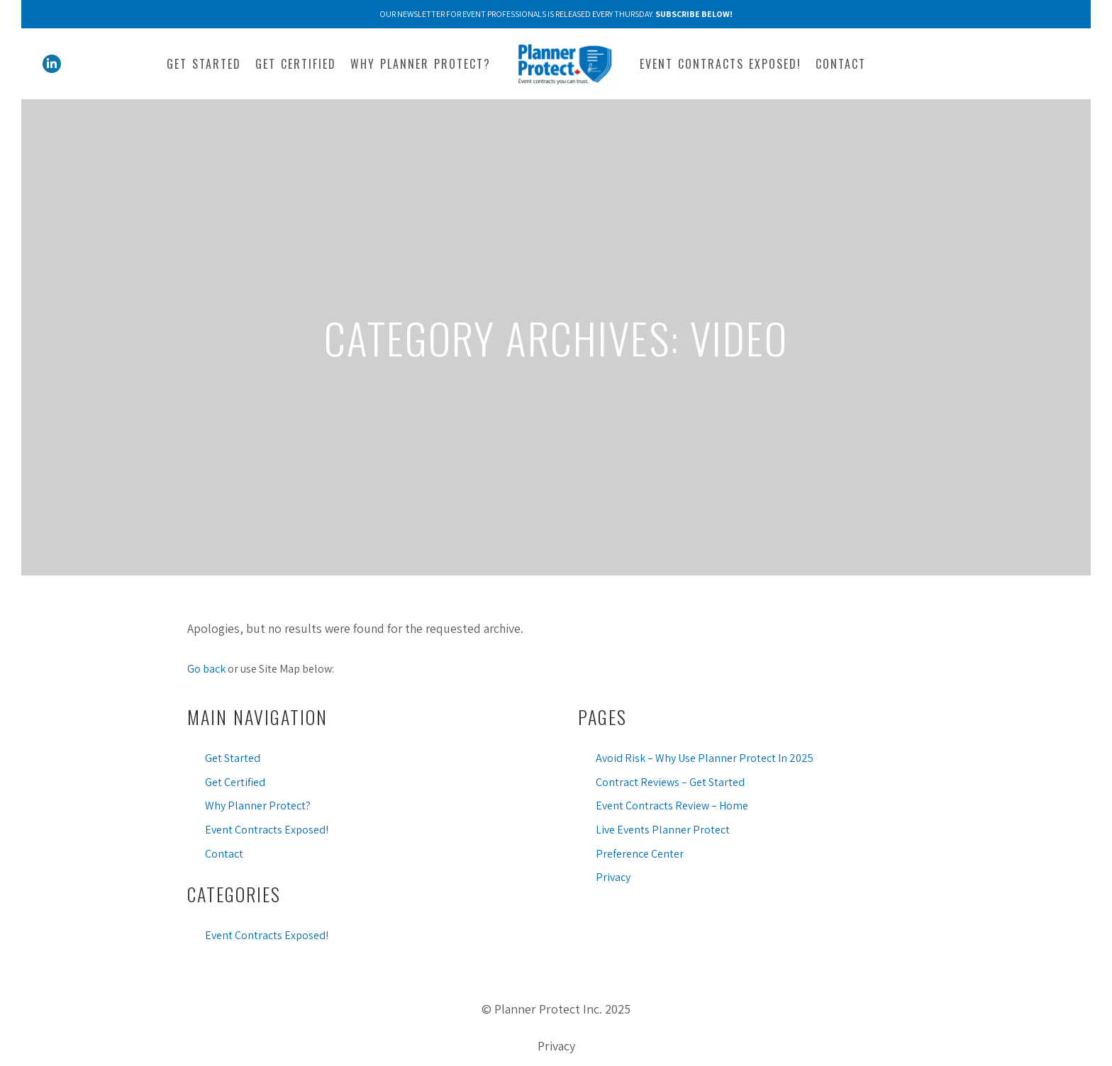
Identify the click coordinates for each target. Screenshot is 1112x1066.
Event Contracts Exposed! (266, 829)
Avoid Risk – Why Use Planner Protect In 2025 (704, 758)
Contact (224, 853)
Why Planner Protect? (258, 805)
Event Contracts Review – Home (672, 805)
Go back (206, 668)
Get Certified (235, 782)
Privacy (613, 877)
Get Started (232, 758)
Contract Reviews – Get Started (670, 782)
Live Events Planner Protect (663, 829)
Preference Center (640, 853)
